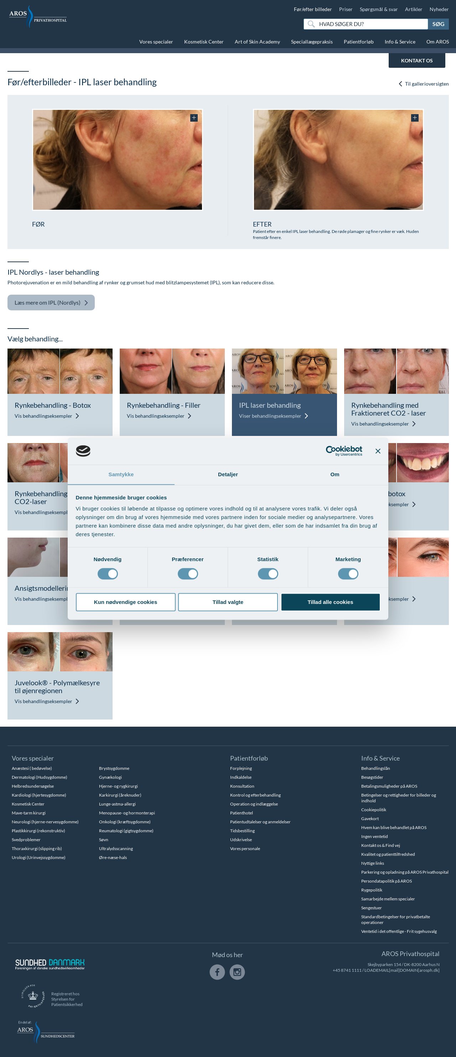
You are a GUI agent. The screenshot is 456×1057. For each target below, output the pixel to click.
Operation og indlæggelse (254, 804)
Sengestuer (371, 907)
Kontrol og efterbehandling (255, 795)
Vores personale (245, 848)
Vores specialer (156, 42)
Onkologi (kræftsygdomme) (125, 821)
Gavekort (370, 818)
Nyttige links (372, 863)
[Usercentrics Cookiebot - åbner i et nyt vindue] (331, 451)
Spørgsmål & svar (379, 9)
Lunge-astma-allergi (117, 804)
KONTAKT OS (417, 60)
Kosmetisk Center (204, 42)
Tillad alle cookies (330, 602)
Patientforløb (359, 42)
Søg (438, 23)
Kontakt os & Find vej (380, 845)
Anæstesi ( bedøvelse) (32, 768)
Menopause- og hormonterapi (127, 812)
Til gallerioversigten (423, 83)
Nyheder (439, 9)
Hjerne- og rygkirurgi (118, 786)
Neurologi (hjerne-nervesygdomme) (45, 821)
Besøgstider (372, 777)
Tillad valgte (228, 602)
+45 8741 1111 (347, 970)
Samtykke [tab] (121, 474)
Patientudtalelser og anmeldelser (260, 821)
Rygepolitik (371, 890)
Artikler (414, 9)
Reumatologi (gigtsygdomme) (126, 830)
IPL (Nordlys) (51, 302)
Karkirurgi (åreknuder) (120, 795)
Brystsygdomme (114, 768)
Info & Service (400, 42)
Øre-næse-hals (113, 857)
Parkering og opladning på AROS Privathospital (405, 872)
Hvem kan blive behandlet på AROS (393, 827)
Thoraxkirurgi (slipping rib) (37, 848)
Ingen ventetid (374, 836)
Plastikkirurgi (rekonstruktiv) (38, 830)
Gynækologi (110, 777)
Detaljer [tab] (228, 474)
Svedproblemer (26, 839)
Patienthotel (241, 812)
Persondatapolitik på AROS (386, 881)
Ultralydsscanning (116, 848)
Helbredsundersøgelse (33, 786)
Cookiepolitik (373, 809)
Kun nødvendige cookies (125, 602)
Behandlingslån (375, 768)
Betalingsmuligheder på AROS (389, 786)
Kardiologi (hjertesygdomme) (39, 795)
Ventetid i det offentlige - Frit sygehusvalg (399, 931)
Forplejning (241, 768)
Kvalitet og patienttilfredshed (388, 854)
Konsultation (242, 786)
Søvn (103, 839)
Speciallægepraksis (312, 42)
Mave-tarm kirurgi (29, 812)
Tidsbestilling (242, 830)
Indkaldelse (241, 777)
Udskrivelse (241, 839)
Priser (346, 9)
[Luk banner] (377, 450)
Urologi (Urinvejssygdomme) (39, 857)
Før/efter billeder (313, 9)
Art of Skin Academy (257, 42)
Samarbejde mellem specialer (388, 898)
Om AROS (437, 42)
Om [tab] (334, 474)
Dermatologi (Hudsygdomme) (39, 777)
